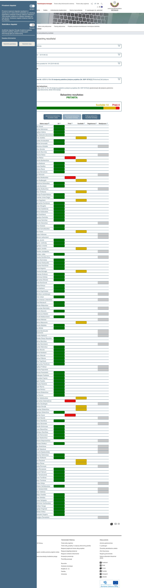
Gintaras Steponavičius (42, 441)
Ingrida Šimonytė (40, 466)
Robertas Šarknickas (42, 455)
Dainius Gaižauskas (41, 212)
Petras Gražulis (40, 226)
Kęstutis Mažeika (40, 325)
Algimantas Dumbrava (42, 203)
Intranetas (64, 573)
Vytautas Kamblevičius (42, 257)
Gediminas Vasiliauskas (43, 503)
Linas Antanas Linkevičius (43, 300)
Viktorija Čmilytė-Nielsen (43, 194)
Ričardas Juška (40, 254)
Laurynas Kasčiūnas (41, 266)
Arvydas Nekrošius (41, 347)
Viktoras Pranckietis (41, 372)
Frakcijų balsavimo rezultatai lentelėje (91, 117)
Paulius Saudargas (41, 404)
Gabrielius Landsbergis (42, 294)
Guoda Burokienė (40, 186)
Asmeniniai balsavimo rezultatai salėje (53, 117)
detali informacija (54, 90)
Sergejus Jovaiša (40, 248)
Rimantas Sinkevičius (42, 409)
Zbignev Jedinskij (41, 243)
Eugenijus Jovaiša (41, 246)
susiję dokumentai (42, 90)
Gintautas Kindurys (41, 274)
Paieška (63, 570)
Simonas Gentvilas (41, 220)
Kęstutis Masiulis (40, 311)
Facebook (105, 561)
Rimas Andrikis (40, 138)
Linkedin (104, 575)
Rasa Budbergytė (40, 180)
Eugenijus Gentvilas (41, 217)
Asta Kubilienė (40, 288)
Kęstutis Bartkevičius (42, 160)
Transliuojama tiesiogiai (43, 3)
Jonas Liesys (39, 297)
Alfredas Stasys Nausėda (43, 338)
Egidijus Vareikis (40, 495)
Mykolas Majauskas (41, 305)
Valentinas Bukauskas (42, 183)
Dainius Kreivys (40, 285)
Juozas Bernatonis (41, 172)
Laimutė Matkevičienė (42, 317)
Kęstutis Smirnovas (41, 426)
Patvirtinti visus (27, 44)
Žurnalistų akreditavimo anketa (108, 547)
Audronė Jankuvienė (42, 237)
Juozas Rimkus (40, 389)
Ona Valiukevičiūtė (41, 489)
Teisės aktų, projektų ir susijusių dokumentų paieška (76, 544)
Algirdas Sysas (40, 415)
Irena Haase (39, 231)
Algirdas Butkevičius (41, 189)
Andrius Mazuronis (41, 322)
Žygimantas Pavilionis (42, 364)
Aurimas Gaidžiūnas (41, 209)
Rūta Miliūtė (39, 328)
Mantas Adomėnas (41, 129)
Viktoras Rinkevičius (41, 392)
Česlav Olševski (40, 355)
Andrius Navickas (41, 341)
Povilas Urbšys (40, 483)
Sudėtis (37, 10)
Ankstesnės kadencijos (58, 10)
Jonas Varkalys (40, 497)
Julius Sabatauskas (41, 398)
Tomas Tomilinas (40, 477)
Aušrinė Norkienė (40, 352)
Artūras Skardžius (41, 421)
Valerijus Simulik (40, 406)
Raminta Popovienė (41, 370)
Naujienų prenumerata (106, 552)
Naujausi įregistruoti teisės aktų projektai (72, 547)
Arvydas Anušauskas (42, 141)
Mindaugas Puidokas (42, 375)
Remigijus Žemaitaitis (42, 517)
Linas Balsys (39, 158)
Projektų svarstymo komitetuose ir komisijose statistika (83, 26)
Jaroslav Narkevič (41, 335)
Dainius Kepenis (40, 268)
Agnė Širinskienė (40, 469)
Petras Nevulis (40, 350)
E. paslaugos (103, 544)
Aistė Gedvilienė (40, 214)
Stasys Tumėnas (40, 480)
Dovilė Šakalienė (40, 449)
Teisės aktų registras (82, 3)
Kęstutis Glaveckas (41, 223)
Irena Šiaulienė (40, 460)
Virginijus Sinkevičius (42, 412)
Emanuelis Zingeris (41, 514)
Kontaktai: (26, 539)
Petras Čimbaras (40, 192)
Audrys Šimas (39, 463)
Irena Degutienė (40, 200)
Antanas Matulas (40, 319)
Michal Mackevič (40, 302)
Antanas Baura (40, 169)
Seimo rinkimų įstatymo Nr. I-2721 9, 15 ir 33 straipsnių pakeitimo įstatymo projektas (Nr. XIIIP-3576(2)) (56, 88)
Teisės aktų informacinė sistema (64, 3)
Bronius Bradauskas (41, 177)
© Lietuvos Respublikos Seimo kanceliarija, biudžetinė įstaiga (39, 555)
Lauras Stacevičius (41, 429)
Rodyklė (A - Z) (65, 567)
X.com (104, 567)
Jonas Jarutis (39, 240)
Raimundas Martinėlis (42, 308)
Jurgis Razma (39, 387)
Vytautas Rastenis (41, 384)
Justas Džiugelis (40, 206)
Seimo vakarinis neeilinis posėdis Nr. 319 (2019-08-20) (41, 64)
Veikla (45, 10)
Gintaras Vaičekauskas (42, 486)
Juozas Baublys (40, 166)
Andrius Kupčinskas (41, 291)
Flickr (103, 564)
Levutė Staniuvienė (41, 435)
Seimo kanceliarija (76, 10)
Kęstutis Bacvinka (41, 152)
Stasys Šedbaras (40, 458)
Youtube (104, 570)
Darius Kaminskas (41, 260)
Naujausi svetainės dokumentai (70, 552)
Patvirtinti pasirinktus (9, 44)
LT (95, 3)
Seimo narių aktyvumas (44, 26)
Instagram (105, 572)
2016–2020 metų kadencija (32, 46)
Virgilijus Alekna (40, 132)
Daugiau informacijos (9, 38)
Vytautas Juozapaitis (42, 251)
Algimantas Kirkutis (41, 280)
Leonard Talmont (40, 472)
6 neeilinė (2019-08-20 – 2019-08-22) (36, 55)
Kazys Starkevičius (41, 438)
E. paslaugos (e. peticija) (93, 10)
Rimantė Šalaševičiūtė (42, 452)
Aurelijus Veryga (40, 506)
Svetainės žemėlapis (67, 565)
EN (98, 3)
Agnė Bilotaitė (39, 175)
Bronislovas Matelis (41, 314)
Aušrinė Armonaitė (41, 143)
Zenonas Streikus (41, 443)
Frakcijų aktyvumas (59, 26)
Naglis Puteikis (40, 381)
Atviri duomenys (104, 550)
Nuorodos (64, 562)
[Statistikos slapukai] (32, 24)
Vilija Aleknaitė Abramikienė (44, 135)
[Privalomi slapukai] (32, 6)
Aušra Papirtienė (40, 361)
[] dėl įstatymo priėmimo (66, 80)
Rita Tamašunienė (41, 475)
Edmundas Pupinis (41, 378)
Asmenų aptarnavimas (106, 542)
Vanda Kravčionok (41, 283)
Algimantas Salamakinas (43, 401)
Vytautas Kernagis (41, 271)
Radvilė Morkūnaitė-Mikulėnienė (41, 332)
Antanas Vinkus (40, 512)
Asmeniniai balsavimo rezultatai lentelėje (72, 117)
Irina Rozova (39, 395)
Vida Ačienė (39, 126)
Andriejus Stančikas (41, 432)
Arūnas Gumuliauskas (42, 229)
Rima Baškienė (40, 163)
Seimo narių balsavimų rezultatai (44, 33)
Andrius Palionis (40, 358)
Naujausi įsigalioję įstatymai (69, 550)
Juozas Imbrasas (40, 234)
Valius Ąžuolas (40, 149)
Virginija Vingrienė (41, 509)
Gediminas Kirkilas (41, 277)
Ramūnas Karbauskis (42, 263)
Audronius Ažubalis (41, 146)
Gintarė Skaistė (40, 418)
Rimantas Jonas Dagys (42, 197)
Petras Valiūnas (40, 492)
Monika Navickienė (41, 344)
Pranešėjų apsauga (66, 557)
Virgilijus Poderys (41, 367)
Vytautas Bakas (40, 155)
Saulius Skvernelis (41, 424)
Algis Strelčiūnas (40, 446)
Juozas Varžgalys (41, 500)
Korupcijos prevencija (67, 555)
